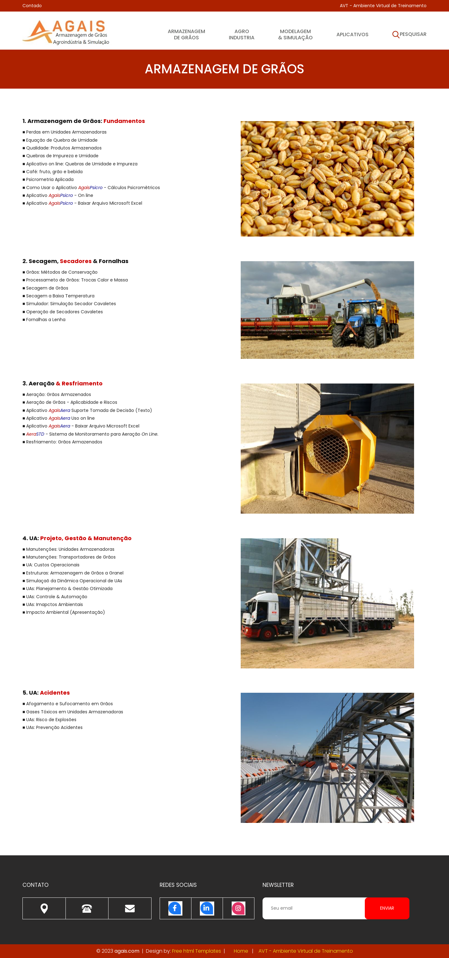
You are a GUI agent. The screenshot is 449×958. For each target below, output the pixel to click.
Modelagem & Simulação (295, 34)
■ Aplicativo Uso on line (58, 418)
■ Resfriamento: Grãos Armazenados (62, 442)
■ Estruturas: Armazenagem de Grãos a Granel (72, 573)
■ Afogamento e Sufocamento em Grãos (67, 704)
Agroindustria (241, 34)
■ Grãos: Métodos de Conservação (60, 272)
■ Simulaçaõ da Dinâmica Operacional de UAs (72, 581)
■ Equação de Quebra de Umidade (60, 140)
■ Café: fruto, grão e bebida (52, 172)
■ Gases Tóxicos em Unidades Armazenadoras (72, 712)
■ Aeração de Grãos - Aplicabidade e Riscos (69, 402)
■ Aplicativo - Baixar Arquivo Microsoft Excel (82, 203)
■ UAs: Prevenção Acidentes (52, 727)
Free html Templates (196, 951)
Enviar (387, 908)
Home (241, 951)
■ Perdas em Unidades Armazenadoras (64, 132)
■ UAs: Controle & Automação (54, 597)
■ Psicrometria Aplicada (48, 179)
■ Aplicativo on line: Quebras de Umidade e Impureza (80, 164)
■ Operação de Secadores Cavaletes (62, 312)
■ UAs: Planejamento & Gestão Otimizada (67, 588)
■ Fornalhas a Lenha (43, 319)
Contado (32, 5)
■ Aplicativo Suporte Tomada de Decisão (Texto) (87, 410)
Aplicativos (352, 34)
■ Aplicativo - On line (57, 195)
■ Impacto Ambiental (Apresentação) (63, 612)
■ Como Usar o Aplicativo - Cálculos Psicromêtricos (91, 187)
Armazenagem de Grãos (186, 34)
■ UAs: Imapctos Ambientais (52, 604)
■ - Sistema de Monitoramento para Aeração (90, 434)
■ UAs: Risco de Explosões (49, 719)
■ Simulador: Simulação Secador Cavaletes (69, 304)
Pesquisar (409, 35)
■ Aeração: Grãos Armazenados (56, 394)
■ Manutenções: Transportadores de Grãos (69, 557)
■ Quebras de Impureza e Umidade (60, 156)
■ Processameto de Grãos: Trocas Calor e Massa (75, 280)
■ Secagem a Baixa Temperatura (58, 296)
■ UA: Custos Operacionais (51, 565)
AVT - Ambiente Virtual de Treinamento (383, 5)
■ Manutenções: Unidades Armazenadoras (68, 549)
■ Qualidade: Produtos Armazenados (62, 148)
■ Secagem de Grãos (45, 288)
